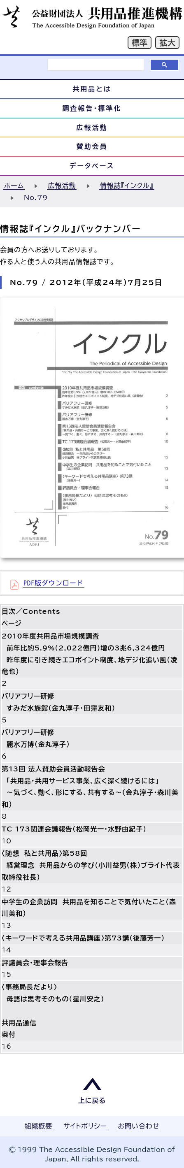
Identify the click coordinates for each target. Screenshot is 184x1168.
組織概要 (39, 1126)
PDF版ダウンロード (53, 583)
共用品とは (91, 89)
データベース (92, 166)
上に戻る (92, 1100)
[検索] (96, 64)
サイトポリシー (85, 1126)
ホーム (14, 185)
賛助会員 (92, 146)
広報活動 (92, 127)
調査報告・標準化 (92, 108)
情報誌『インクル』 (127, 185)
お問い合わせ (138, 1126)
